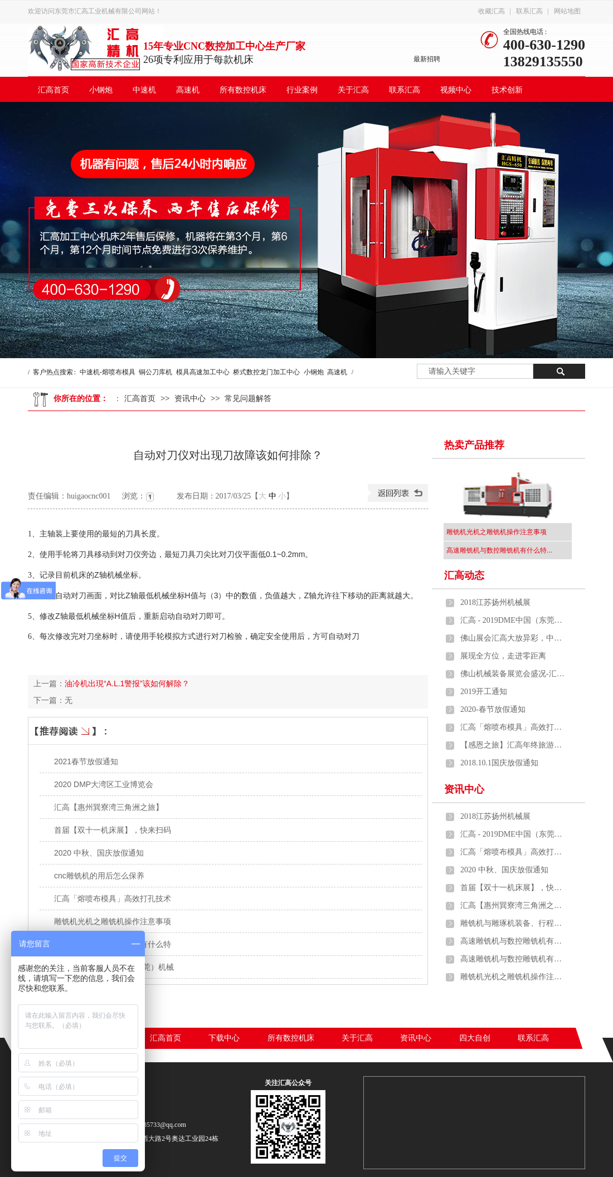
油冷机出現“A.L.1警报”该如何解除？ (127, 683)
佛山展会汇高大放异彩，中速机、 (513, 638)
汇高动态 (464, 575)
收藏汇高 (491, 11)
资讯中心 (190, 398)
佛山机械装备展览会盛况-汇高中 (513, 674)
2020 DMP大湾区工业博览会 (103, 784)
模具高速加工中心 (203, 372)
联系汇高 (529, 11)
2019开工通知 (483, 691)
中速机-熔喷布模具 (107, 372)
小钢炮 (101, 90)
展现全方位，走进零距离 (503, 656)
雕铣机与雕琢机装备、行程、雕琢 (513, 923)
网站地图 (567, 11)
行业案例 (302, 90)
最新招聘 (426, 59)
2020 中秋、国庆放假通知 (99, 852)
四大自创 (474, 1038)
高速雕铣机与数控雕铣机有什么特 (513, 941)
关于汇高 (353, 90)
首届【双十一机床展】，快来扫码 (112, 830)
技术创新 (507, 90)
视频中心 (455, 90)
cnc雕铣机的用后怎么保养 (99, 875)
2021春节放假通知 (86, 761)
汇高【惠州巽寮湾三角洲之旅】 (108, 807)
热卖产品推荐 (474, 445)
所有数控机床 (243, 90)
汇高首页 (53, 90)
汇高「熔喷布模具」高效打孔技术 (112, 898)
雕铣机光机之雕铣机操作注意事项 (112, 921)
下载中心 (224, 1038)
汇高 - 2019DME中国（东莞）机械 (513, 620)
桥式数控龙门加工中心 (266, 372)
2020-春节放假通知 (493, 709)
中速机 (144, 90)
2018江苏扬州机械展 (495, 602)
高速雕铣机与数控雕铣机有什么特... (499, 550)
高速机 (188, 90)
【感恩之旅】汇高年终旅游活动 (513, 745)
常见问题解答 (248, 398)
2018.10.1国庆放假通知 (499, 763)
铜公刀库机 (155, 372)
